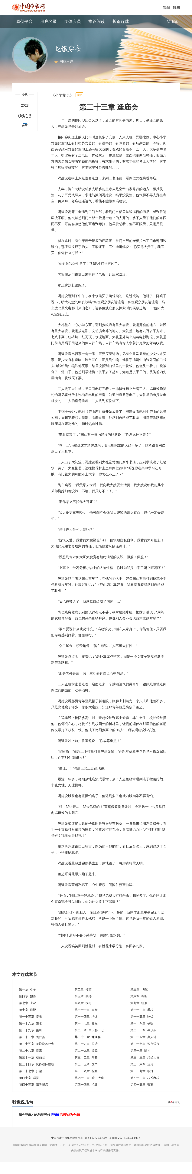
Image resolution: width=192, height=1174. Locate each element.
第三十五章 (86, 1076)
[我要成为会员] (70, 1127)
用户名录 (48, 21)
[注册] (176, 7)
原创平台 (24, 21)
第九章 (138, 1015)
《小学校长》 (62, 107)
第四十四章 (86, 1097)
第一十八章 (141, 1035)
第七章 (27, 1015)
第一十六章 (30, 1035)
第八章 (83, 1015)
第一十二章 (141, 1022)
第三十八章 (86, 1083)
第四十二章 (144, 1090)
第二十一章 (143, 1042)
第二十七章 (144, 1056)
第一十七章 (86, 1035)
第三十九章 (141, 1083)
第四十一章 (89, 1090)
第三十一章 (32, 1069)
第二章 (83, 1001)
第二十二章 (32, 1049)
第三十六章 (141, 1076)
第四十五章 (141, 1097)
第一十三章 (30, 1029)
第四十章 (29, 1090)
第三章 (139, 1001)
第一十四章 (86, 1029)
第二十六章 (86, 1056)
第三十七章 (30, 1083)
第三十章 (140, 1063)
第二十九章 (86, 1063)
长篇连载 (120, 21)
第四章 (27, 1008)
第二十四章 (143, 1049)
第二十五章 (36, 1056)
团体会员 (72, 21)
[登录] (166, 7)
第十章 (27, 1022)
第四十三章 (33, 1097)
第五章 (83, 1008)
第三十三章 (144, 1069)
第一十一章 (86, 1022)
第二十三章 (88, 1049)
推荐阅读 (96, 21)
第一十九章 (30, 1042)
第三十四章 (36, 1076)
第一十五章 (141, 1029)
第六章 (138, 1008)
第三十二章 (86, 1069)
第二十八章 (30, 1063)
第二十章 (89, 1042)
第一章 (27, 1001)
